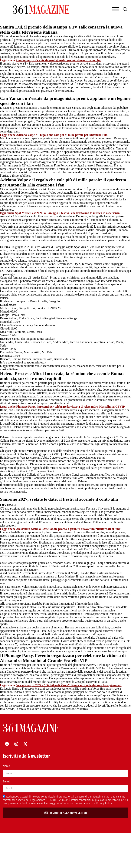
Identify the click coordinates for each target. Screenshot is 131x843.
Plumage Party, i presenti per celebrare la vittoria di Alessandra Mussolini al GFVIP (70, 406)
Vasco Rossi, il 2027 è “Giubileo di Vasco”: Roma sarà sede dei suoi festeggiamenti (69, 685)
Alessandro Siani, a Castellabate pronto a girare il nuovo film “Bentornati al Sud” (68, 528)
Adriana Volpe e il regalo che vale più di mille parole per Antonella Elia (61, 134)
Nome (6, 766)
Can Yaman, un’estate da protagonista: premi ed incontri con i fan (58, 60)
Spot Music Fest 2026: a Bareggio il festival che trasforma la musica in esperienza (67, 213)
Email (6, 781)
